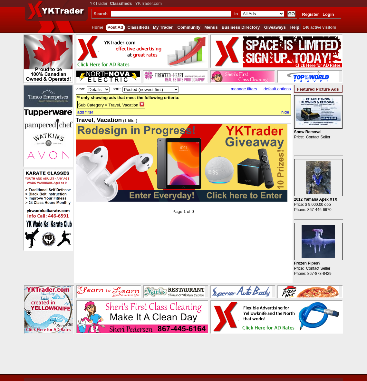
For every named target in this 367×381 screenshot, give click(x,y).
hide (285, 112)
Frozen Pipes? (307, 263)
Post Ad (115, 27)
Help (294, 27)
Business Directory (241, 27)
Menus (211, 27)
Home (97, 27)
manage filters (244, 88)
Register (310, 14)
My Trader (163, 27)
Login (328, 14)
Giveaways (275, 27)
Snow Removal (308, 132)
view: (80, 88)
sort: (117, 88)
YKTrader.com (148, 3)
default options (277, 88)
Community (189, 27)
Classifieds (139, 27)
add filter (85, 112)
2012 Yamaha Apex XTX (315, 199)
